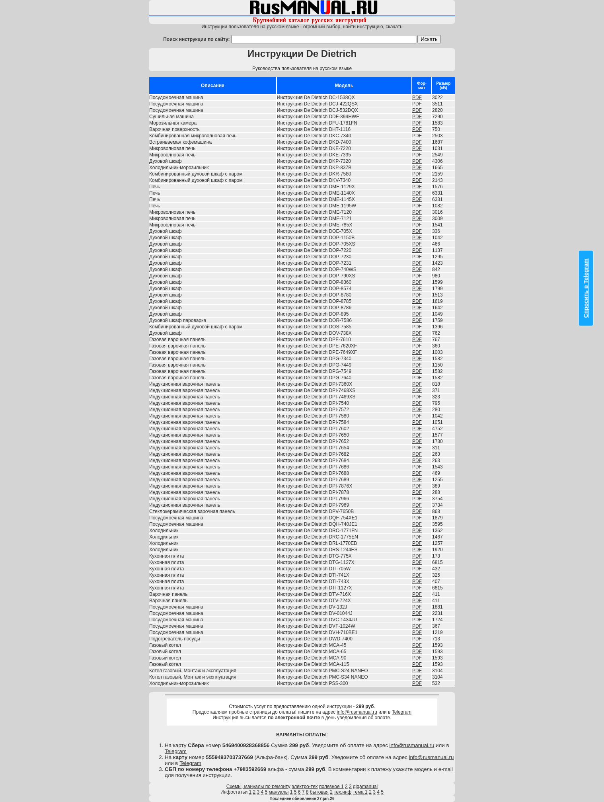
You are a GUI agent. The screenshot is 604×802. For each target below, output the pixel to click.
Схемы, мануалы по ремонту (258, 786)
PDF (417, 97)
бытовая (319, 792)
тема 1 (360, 792)
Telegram (401, 712)
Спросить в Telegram (586, 288)
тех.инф (342, 792)
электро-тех (305, 786)
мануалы (279, 792)
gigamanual (365, 786)
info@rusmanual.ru (357, 712)
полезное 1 (331, 786)
